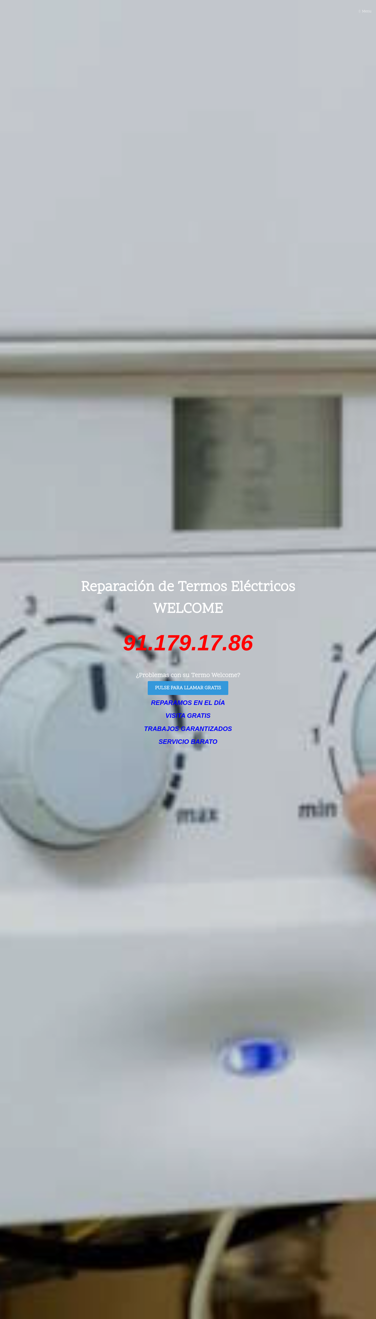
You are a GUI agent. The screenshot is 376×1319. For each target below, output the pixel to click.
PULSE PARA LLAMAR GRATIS (188, 688)
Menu (367, 11)
